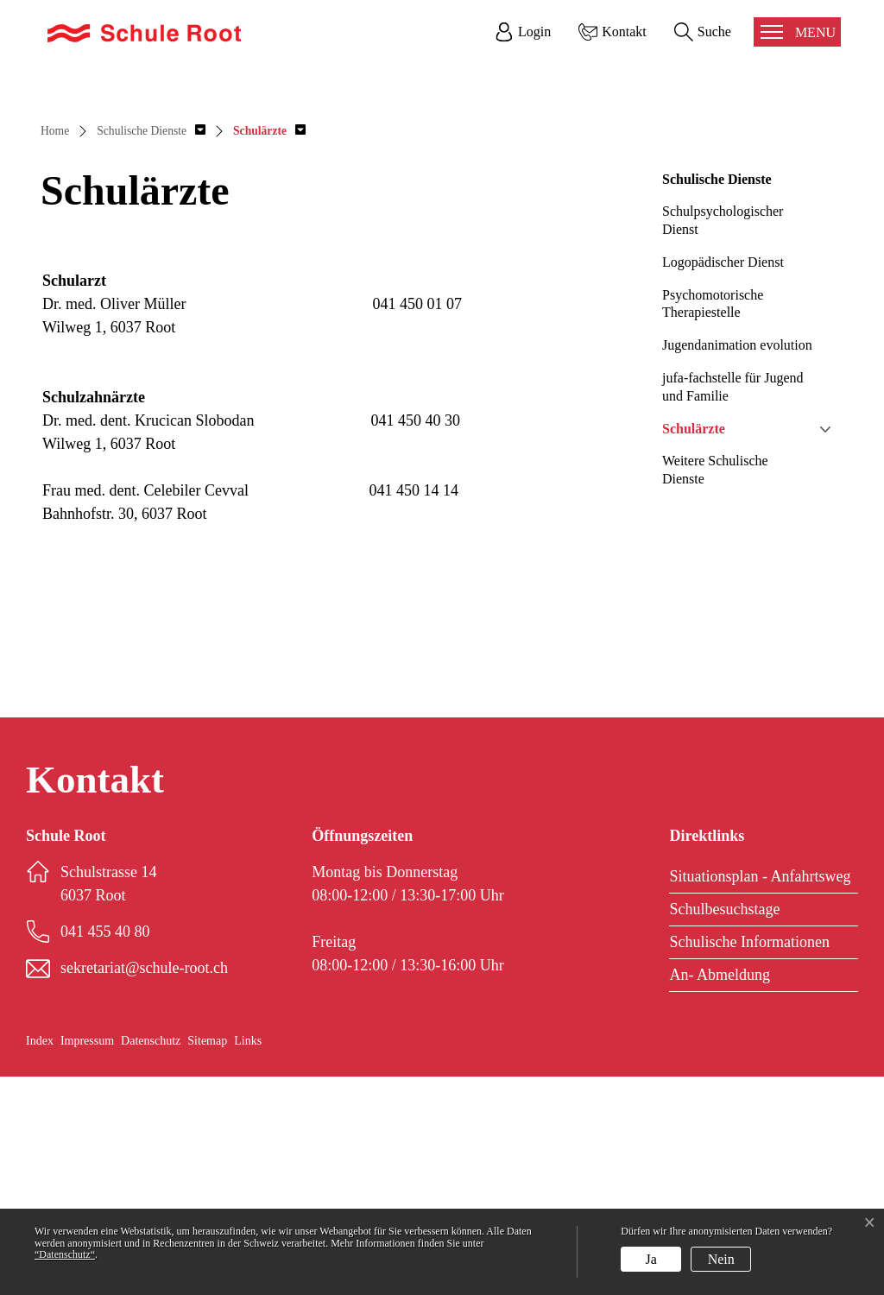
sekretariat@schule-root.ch (144, 1186)
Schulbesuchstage (724, 1127)
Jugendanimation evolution (737, 563)
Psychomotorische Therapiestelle (712, 522)
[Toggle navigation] (797, 32)
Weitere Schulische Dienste (715, 688)
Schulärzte (693, 647)
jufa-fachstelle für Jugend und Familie (732, 605)
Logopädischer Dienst (723, 480)
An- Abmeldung (719, 1193)
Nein (721, 1259)
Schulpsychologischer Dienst (722, 438)
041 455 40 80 (105, 1150)
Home (55, 349)
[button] (151, 349)
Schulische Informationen (749, 1160)
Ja (651, 1259)
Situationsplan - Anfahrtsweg (759, 1094)
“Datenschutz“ (65, 1254)
